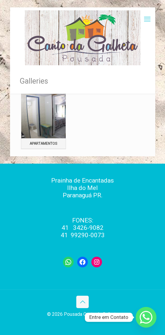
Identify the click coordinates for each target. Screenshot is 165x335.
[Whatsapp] (146, 317)
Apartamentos (43, 144)
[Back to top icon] (82, 302)
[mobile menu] (147, 19)
